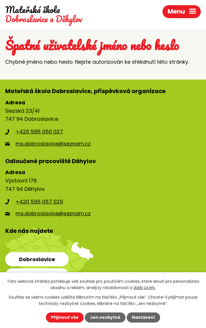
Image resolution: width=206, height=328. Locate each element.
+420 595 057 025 (39, 201)
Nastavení (143, 317)
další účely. (145, 288)
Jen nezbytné (105, 317)
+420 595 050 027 (39, 131)
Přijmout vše (64, 317)
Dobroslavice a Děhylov (43, 14)
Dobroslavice (37, 259)
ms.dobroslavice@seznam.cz (53, 143)
